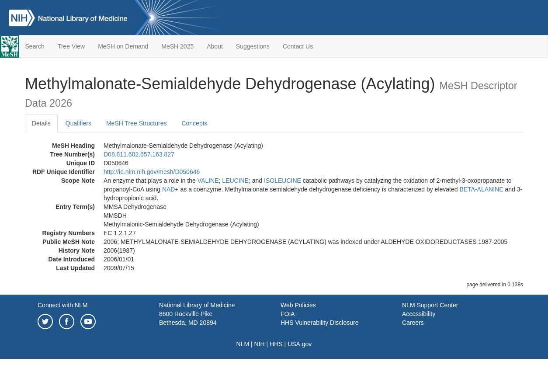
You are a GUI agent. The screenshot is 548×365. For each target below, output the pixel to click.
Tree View (71, 46)
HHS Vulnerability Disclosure (319, 322)
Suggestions (253, 46)
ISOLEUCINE (282, 180)
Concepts (194, 123)
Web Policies (298, 305)
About (215, 46)
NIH (259, 344)
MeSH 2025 (177, 46)
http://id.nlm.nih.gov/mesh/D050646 (152, 171)
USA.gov (300, 344)
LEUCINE (235, 180)
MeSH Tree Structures (136, 123)
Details (41, 123)
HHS (276, 344)
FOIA (288, 313)
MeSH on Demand (123, 46)
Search (35, 46)
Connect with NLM (62, 305)
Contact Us (298, 46)
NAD (168, 189)
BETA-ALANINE (481, 189)
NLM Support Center (430, 305)
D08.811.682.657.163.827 (139, 154)
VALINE (208, 180)
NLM (243, 344)
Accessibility (418, 313)
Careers (413, 322)
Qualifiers (78, 123)
